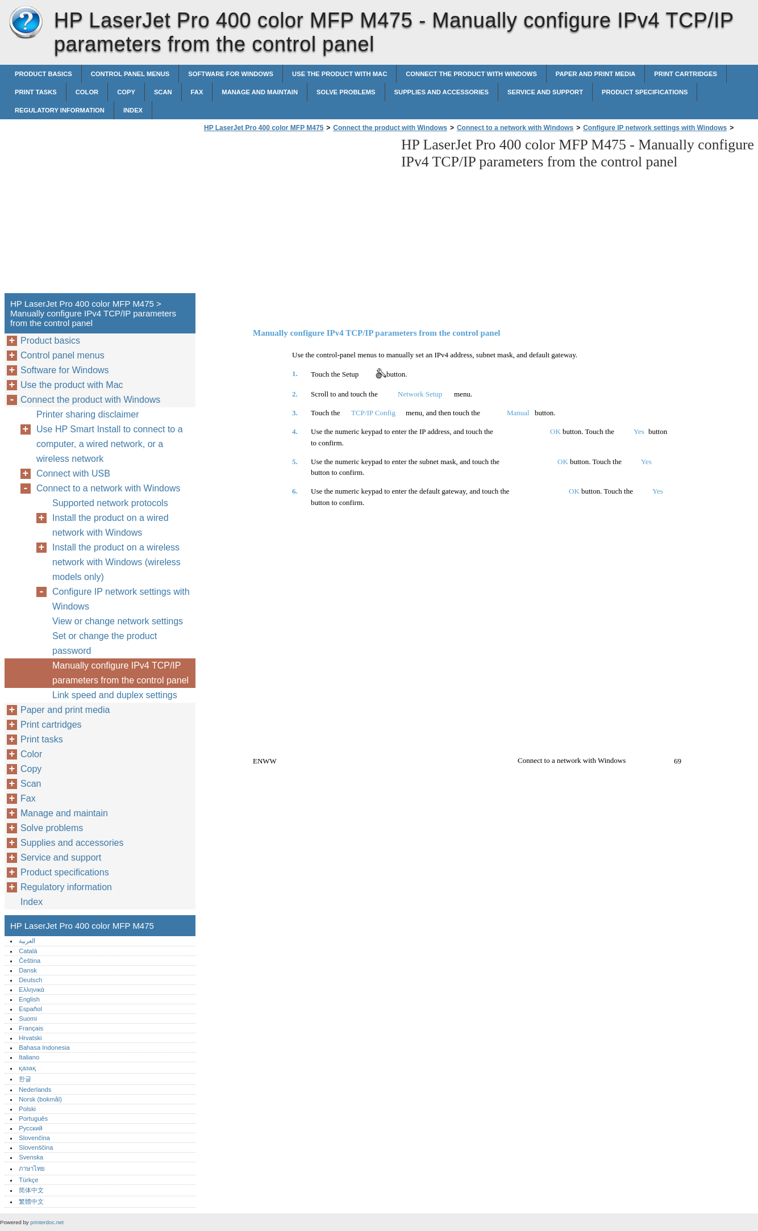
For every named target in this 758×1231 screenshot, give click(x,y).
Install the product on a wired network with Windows (110, 525)
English (29, 999)
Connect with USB (73, 473)
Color (87, 92)
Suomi (28, 1018)
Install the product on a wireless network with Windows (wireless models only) (116, 562)
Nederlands (35, 1089)
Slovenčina (34, 1137)
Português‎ (33, 1118)
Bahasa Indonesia (44, 1047)
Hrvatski (30, 1037)
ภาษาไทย (32, 1168)
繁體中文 (31, 1201)
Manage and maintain (260, 92)
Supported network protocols (110, 503)
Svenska (31, 1157)
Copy (126, 92)
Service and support (545, 92)
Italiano (29, 1057)
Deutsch (30, 980)
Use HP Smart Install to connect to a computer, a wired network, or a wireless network (109, 444)
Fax (197, 92)
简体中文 (31, 1190)
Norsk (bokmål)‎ (40, 1099)
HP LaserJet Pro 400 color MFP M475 (26, 23)
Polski (27, 1108)
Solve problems (346, 92)
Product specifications (645, 92)
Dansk (28, 970)
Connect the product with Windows (471, 73)
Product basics (43, 73)
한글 (25, 1078)
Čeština (29, 960)
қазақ (27, 1068)
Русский (31, 1128)
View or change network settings (117, 621)
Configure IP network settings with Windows (655, 128)
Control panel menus (130, 73)
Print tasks (36, 92)
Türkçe (28, 1179)
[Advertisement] (296, 215)
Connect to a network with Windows (515, 128)
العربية (27, 940)
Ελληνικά (31, 989)
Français (31, 1028)
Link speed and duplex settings (114, 695)
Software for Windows (230, 73)
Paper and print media (595, 73)
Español (30, 1008)
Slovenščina (36, 1147)
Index (133, 110)
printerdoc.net (47, 1222)
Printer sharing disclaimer (87, 414)
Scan (163, 92)
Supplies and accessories (441, 92)
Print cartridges (685, 73)
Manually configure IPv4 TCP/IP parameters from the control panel (120, 673)
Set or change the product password (104, 643)
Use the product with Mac (339, 73)
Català (28, 951)
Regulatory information (60, 110)
